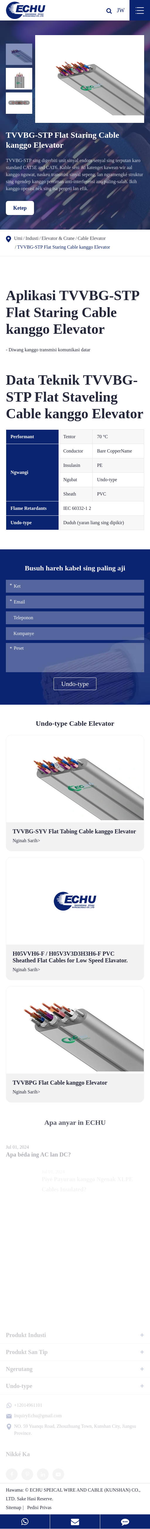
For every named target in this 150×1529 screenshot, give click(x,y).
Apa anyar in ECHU (75, 1127)
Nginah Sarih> (26, 840)
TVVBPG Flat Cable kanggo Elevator (60, 1082)
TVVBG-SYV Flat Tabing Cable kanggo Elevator (74, 831)
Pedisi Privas (39, 1507)
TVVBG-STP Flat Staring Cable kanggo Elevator (63, 247)
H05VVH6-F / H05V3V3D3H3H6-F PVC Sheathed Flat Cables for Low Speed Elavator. (70, 957)
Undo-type (75, 683)
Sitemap (13, 1507)
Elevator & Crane (58, 238)
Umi (18, 238)
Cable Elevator (92, 238)
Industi (31, 238)
